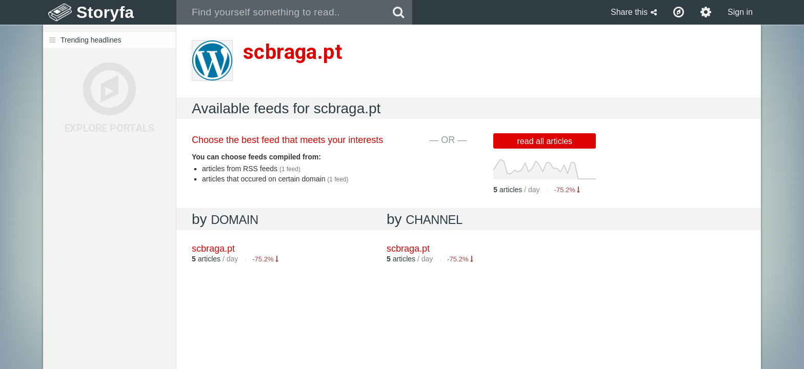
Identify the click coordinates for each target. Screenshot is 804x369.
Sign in (740, 12)
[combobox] (280, 12)
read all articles (545, 141)
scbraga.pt (408, 248)
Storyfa (105, 12)
